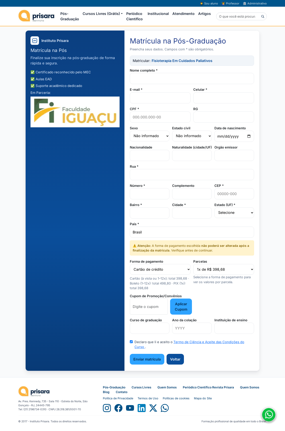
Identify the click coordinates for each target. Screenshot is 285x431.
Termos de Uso (148, 398)
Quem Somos (167, 387)
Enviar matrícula (147, 359)
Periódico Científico (134, 16)
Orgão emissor (226, 147)
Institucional (158, 13)
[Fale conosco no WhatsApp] (268, 414)
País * (134, 224)
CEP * (219, 186)
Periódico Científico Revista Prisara (209, 387)
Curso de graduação (146, 320)
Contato (121, 392)
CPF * (134, 109)
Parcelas (200, 262)
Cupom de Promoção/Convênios (156, 296)
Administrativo (255, 3)
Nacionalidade (141, 147)
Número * (137, 186)
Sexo (134, 128)
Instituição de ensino (230, 320)
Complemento (183, 186)
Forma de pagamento (146, 262)
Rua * (134, 167)
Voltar (175, 359)
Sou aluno (209, 3)
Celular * (200, 90)
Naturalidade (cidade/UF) (192, 147)
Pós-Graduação (69, 16)
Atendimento (183, 13)
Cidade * (179, 205)
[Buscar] (241, 16)
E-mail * (136, 90)
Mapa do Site (203, 398)
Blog (106, 392)
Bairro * (136, 205)
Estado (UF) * (224, 205)
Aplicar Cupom (181, 306)
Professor (230, 3)
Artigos (204, 13)
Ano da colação (184, 320)
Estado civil (181, 128)
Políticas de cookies (176, 398)
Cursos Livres (141, 387)
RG (195, 109)
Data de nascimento (230, 128)
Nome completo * (144, 70)
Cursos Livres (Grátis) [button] (101, 13)
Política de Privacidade (118, 398)
